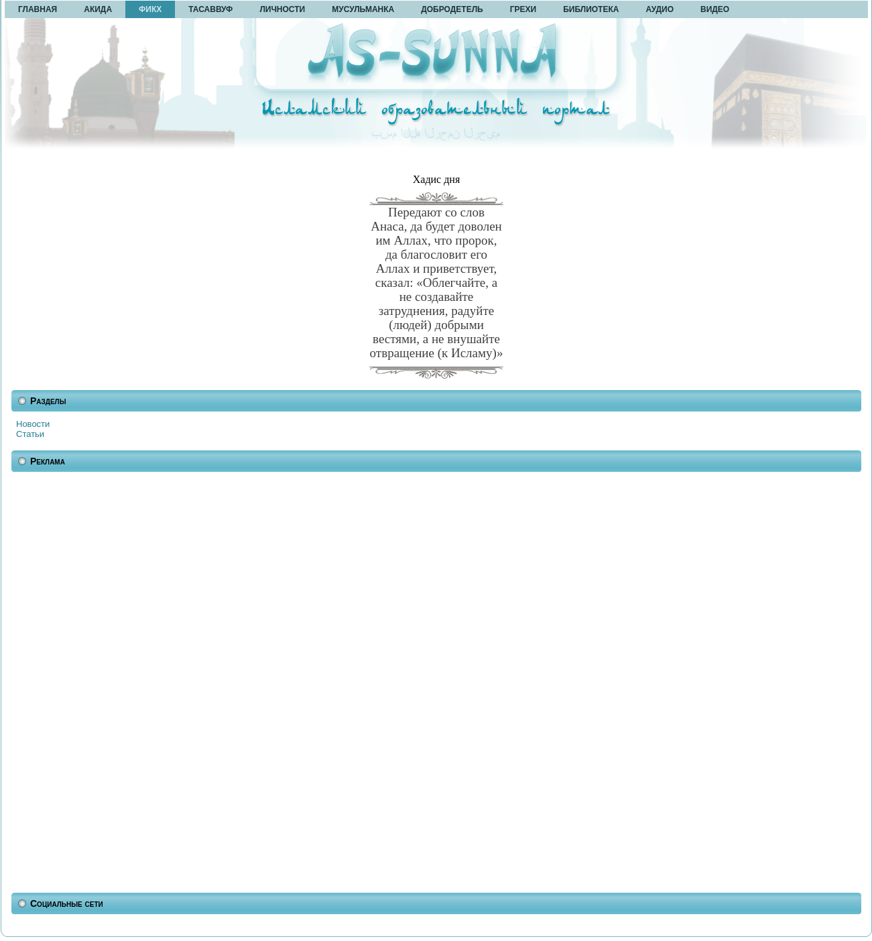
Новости (33, 424)
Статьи (30, 434)
